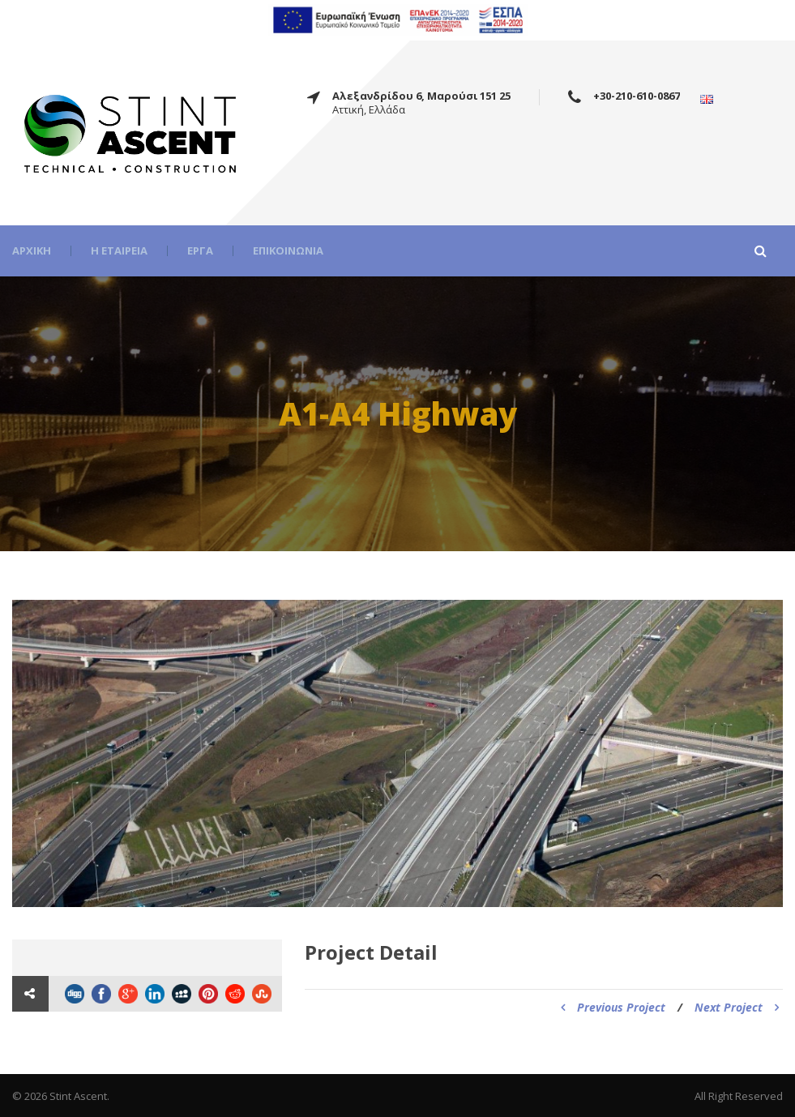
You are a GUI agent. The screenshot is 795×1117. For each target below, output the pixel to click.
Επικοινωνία (288, 251)
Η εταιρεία (119, 251)
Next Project (737, 1007)
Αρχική (31, 251)
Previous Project (613, 1007)
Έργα (200, 251)
